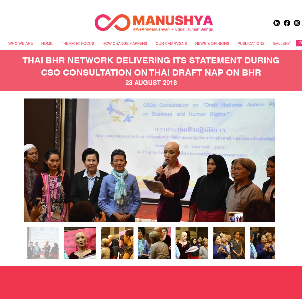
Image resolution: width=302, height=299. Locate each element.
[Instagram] (297, 23)
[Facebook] (287, 23)
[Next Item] (266, 160)
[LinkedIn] (276, 23)
